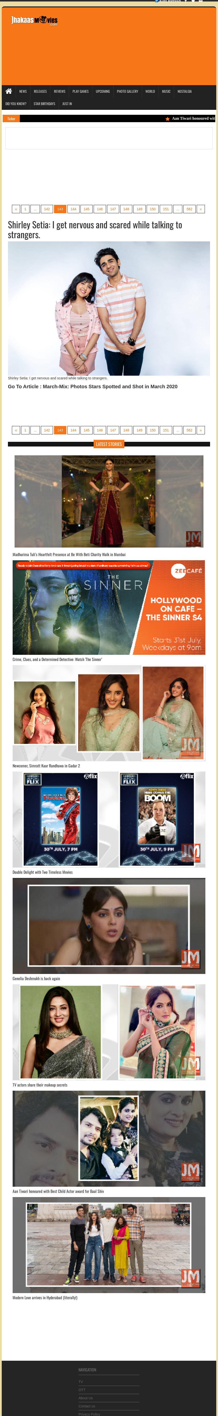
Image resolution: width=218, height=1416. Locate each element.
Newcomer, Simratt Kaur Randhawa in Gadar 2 (46, 766)
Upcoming (103, 91)
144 (73, 209)
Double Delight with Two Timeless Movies (43, 872)
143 (60, 209)
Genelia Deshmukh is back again (36, 978)
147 (113, 209)
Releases (40, 91)
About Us (86, 1396)
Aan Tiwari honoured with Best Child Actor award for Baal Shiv (58, 1191)
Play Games (81, 91)
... (35, 209)
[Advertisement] (135, 45)
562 (189, 209)
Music (166, 91)
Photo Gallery (127, 91)
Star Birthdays (44, 103)
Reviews (59, 91)
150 (153, 209)
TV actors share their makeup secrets (40, 1085)
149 (139, 209)
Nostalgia (185, 91)
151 (166, 209)
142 (47, 209)
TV (81, 1380)
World (150, 91)
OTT (82, 1388)
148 (126, 209)
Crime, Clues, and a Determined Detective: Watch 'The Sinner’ (57, 659)
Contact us (87, 1404)
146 (100, 209)
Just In (67, 103)
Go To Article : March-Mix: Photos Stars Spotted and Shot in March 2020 (93, 386)
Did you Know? (16, 103)
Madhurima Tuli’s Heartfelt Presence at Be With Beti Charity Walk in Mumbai (69, 554)
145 (86, 209)
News (23, 91)
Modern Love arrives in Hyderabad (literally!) (45, 1297)
